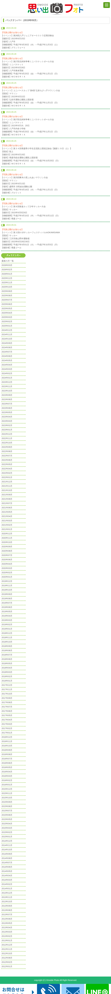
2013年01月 (7, 940)
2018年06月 (7, 659)
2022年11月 (7, 438)
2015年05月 (7, 819)
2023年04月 (7, 417)
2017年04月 (7, 720)
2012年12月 (7, 945)
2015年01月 (7, 836)
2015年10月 (7, 797)
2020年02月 (7, 572)
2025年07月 (7, 300)
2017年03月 (7, 724)
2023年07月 (7, 404)
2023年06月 (7, 408)
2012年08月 (7, 958)
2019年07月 (7, 603)
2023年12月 (7, 382)
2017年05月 (7, 715)
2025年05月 (7, 308)
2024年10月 (7, 339)
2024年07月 (7, 352)
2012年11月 (7, 949)
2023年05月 (7, 412)
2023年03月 (7, 421)
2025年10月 (7, 287)
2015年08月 (7, 806)
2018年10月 (7, 642)
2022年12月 (7, 434)
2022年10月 (7, 443)
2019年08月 (7, 598)
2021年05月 (7, 512)
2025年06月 (7, 304)
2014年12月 (7, 841)
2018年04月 (7, 668)
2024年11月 (7, 334)
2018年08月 (7, 650)
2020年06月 (7, 559)
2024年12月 (7, 330)
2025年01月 (7, 326)
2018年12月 (7, 633)
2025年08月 (7, 295)
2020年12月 (7, 533)
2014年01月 (7, 888)
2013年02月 (7, 936)
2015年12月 (7, 789)
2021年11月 (7, 486)
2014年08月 (7, 858)
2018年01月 (7, 681)
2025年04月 (7, 313)
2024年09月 (7, 343)
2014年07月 (7, 862)
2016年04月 (7, 771)
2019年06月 (7, 607)
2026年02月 (7, 269)
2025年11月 (7, 282)
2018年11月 (7, 637)
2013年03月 (7, 932)
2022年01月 (7, 477)
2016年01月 (7, 784)
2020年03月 (7, 568)
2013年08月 (7, 910)
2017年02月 (7, 728)
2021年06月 (7, 507)
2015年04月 (7, 823)
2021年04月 (7, 516)
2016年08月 (7, 754)
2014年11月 (7, 845)
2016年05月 (7, 767)
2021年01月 (7, 529)
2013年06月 (7, 919)
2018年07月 (7, 655)
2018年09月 (7, 646)
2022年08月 (7, 451)
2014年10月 (7, 849)
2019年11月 (7, 585)
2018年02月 (7, 676)
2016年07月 (7, 759)
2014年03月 (7, 880)
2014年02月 (7, 884)
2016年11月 (7, 741)
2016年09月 (7, 750)
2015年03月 (7, 828)
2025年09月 (7, 291)
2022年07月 (7, 456)
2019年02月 (7, 624)
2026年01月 (7, 274)
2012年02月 (7, 962)
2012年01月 (7, 966)
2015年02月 (7, 832)
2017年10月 (7, 694)
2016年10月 (7, 746)
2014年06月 (7, 867)
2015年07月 (7, 810)
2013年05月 (7, 923)
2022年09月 (7, 447)
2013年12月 (7, 893)
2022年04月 (7, 468)
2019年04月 (7, 616)
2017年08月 (7, 702)
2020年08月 (7, 551)
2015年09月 (7, 802)
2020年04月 (7, 564)
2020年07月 (7, 555)
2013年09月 (7, 906)
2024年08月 (7, 347)
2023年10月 (7, 391)
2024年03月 (7, 369)
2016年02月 (7, 780)
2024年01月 (7, 378)
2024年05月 (7, 360)
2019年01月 (7, 629)
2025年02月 (7, 321)
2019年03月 (7, 620)
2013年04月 (7, 927)
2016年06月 (7, 763)
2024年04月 (7, 365)
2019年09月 (7, 594)
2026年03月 (7, 265)
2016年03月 (7, 776)
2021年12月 (7, 481)
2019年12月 (7, 581)
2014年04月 (7, 875)
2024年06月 (7, 356)
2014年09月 (7, 854)
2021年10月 (7, 490)
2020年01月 (7, 577)
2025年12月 (7, 278)
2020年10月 (7, 542)
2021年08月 (7, 499)
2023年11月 (7, 386)
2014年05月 (7, 871)
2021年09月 (7, 494)
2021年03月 (7, 520)
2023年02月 (7, 425)
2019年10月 (7, 590)
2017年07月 (7, 707)
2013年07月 (7, 914)
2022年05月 (7, 464)
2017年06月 (7, 711)
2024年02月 (7, 373)
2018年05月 (7, 663)
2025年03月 (7, 317)
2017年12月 (7, 685)
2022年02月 (7, 473)
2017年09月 (7, 698)
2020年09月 (7, 546)
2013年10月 (7, 901)
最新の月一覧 (8, 261)
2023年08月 (7, 399)
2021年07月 (7, 503)
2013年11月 (7, 897)
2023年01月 (7, 430)
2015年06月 (7, 815)
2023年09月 (7, 395)
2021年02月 (7, 525)
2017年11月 (7, 689)
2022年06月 (7, 460)
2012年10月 (7, 953)
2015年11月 (7, 793)
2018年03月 (7, 672)
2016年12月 (7, 737)
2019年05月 (7, 611)
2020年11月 (7, 538)
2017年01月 (7, 733)
